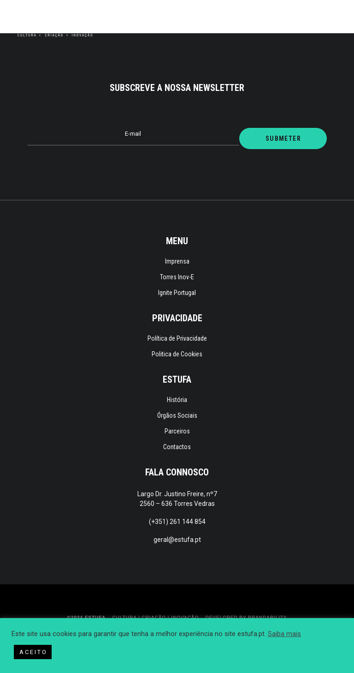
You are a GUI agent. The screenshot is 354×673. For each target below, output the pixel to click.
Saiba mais (284, 634)
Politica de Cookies (177, 354)
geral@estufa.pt (177, 539)
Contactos (177, 447)
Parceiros (177, 431)
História (177, 400)
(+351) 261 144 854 (177, 521)
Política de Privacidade (177, 338)
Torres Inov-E (177, 277)
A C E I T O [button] (32, 652)
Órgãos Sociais (177, 415)
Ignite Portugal (177, 292)
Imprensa (177, 261)
